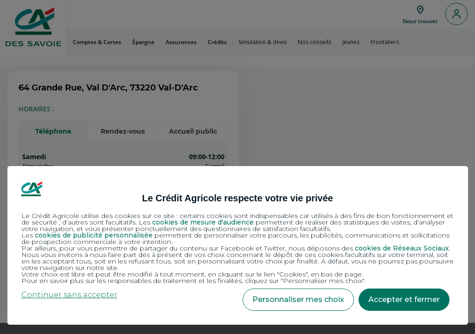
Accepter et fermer (404, 299)
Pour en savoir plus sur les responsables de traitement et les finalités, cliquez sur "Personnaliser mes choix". (193, 280)
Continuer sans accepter (69, 294)
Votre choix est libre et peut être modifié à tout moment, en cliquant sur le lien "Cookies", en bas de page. (192, 274)
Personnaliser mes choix (298, 299)
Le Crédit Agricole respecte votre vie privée (237, 198)
